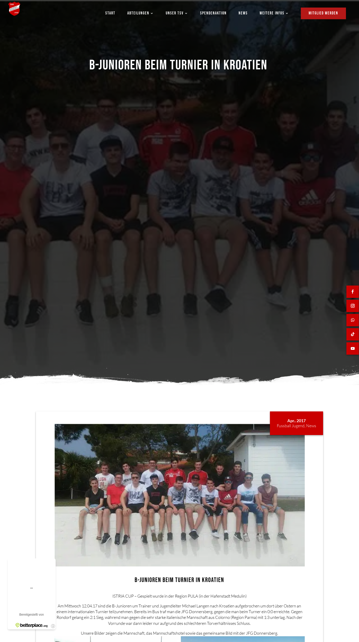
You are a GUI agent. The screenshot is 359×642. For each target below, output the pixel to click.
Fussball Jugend (291, 425)
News (311, 425)
